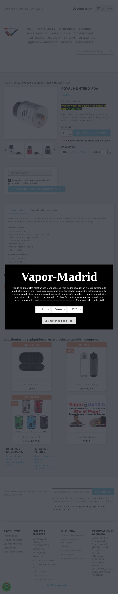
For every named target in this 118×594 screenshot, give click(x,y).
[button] (43, 309)
